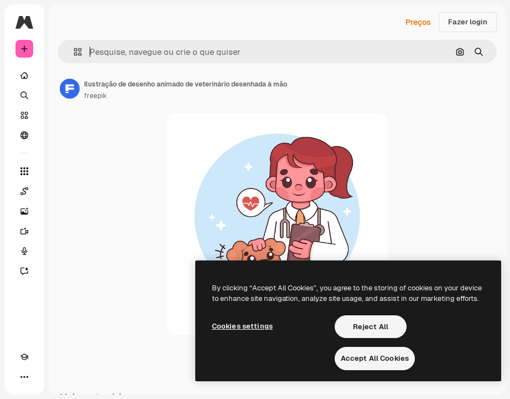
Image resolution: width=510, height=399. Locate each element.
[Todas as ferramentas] (24, 171)
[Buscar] (24, 95)
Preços (418, 22)
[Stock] (24, 115)
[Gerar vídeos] (24, 231)
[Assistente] (24, 271)
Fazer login (467, 22)
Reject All (370, 326)
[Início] (24, 75)
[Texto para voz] (24, 251)
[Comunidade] (24, 135)
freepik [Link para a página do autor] (95, 95)
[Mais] (24, 377)
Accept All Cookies (375, 358)
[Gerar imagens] (24, 211)
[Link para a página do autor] (70, 89)
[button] (73, 52)
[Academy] (24, 357)
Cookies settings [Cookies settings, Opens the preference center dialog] (242, 326)
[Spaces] (24, 191)
